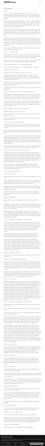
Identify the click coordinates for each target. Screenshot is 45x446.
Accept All (36, 443)
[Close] (43, 436)
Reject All (22, 443)
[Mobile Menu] (41, 2)
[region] (22, 440)
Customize (8, 443)
